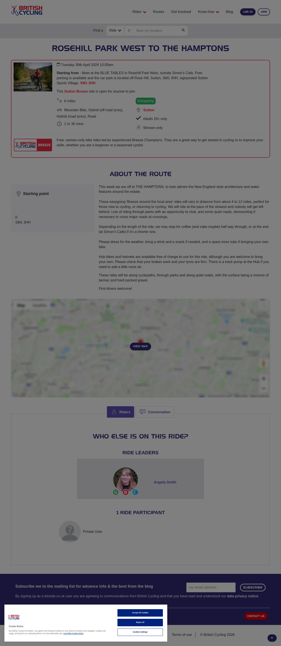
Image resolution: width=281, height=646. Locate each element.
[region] (85, 623)
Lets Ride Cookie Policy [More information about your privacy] (73, 634)
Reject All (140, 622)
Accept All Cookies (140, 613)
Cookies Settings (140, 632)
